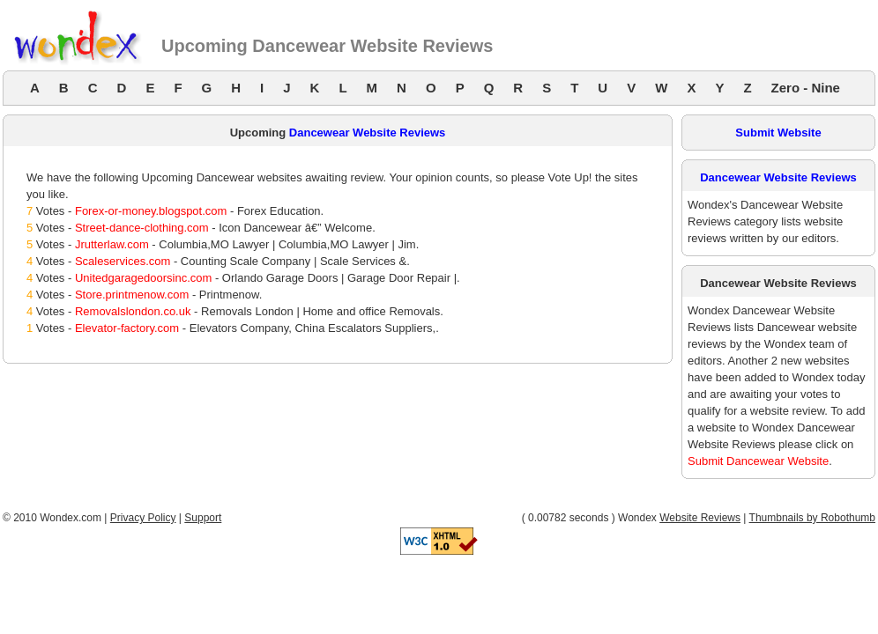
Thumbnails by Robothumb (812, 518)
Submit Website (778, 132)
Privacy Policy (143, 518)
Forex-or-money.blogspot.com (151, 210)
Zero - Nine (805, 87)
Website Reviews (699, 518)
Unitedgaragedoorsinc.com (143, 277)
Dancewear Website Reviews (367, 132)
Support (202, 518)
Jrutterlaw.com (112, 244)
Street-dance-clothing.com (142, 227)
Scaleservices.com (122, 261)
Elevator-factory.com (127, 328)
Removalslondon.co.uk (133, 311)
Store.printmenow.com (132, 294)
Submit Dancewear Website (758, 461)
